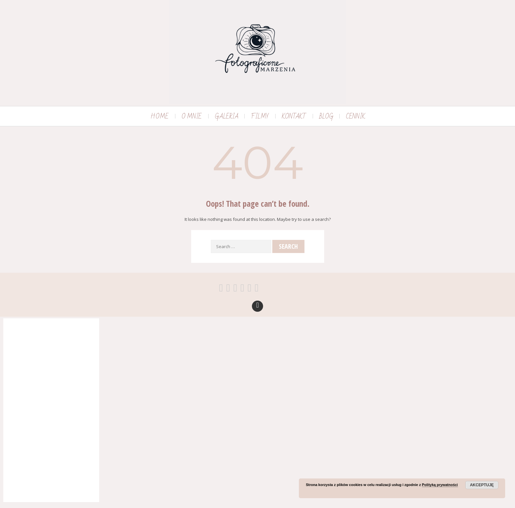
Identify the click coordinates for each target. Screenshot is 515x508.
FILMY (260, 116)
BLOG (326, 116)
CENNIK (355, 116)
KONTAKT (294, 116)
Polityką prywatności (440, 485)
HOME (159, 116)
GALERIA (226, 116)
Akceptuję (482, 485)
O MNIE (192, 116)
